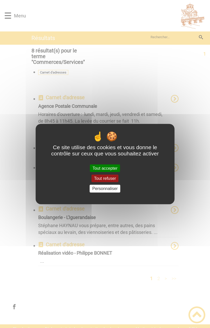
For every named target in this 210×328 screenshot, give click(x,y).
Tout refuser (105, 178)
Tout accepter (104, 168)
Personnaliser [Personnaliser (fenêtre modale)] (105, 188)
